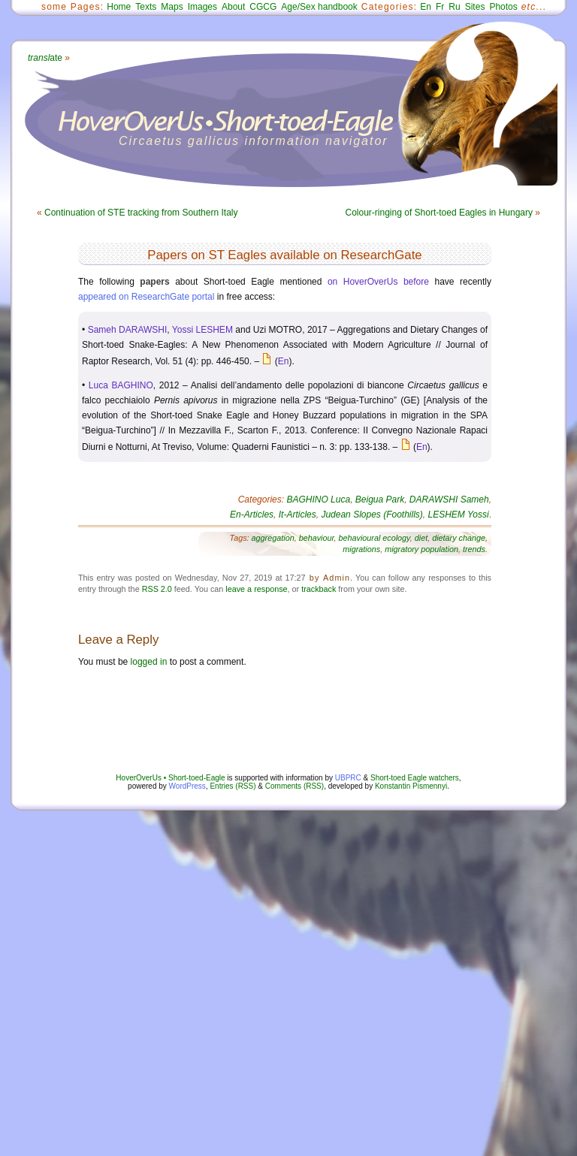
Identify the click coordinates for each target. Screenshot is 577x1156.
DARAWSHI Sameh (449, 499)
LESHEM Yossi (458, 514)
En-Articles (251, 514)
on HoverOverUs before (378, 281)
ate (45, 58)
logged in (149, 661)
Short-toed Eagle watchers (414, 778)
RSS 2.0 (157, 588)
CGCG (262, 7)
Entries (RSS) (232, 786)
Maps (172, 7)
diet (421, 537)
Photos (503, 7)
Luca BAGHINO (121, 385)
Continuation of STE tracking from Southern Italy (140, 212)
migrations (361, 549)
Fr (440, 7)
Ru (454, 7)
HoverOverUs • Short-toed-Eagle (170, 778)
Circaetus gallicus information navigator (253, 140)
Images (202, 7)
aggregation (273, 537)
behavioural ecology (373, 537)
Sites (475, 7)
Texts (145, 7)
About (233, 7)
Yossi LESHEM (202, 329)
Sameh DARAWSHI (128, 329)
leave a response (256, 588)
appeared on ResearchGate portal (146, 296)
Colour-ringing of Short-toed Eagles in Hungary (439, 212)
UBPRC (348, 778)
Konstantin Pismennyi (411, 786)
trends (474, 549)
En (425, 7)
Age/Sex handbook (319, 7)
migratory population (421, 549)
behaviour (316, 537)
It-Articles (297, 514)
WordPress (187, 786)
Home (119, 7)
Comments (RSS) (294, 786)
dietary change (458, 537)
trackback (318, 588)
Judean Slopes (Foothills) (371, 514)
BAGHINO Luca (318, 499)
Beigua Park (379, 499)
